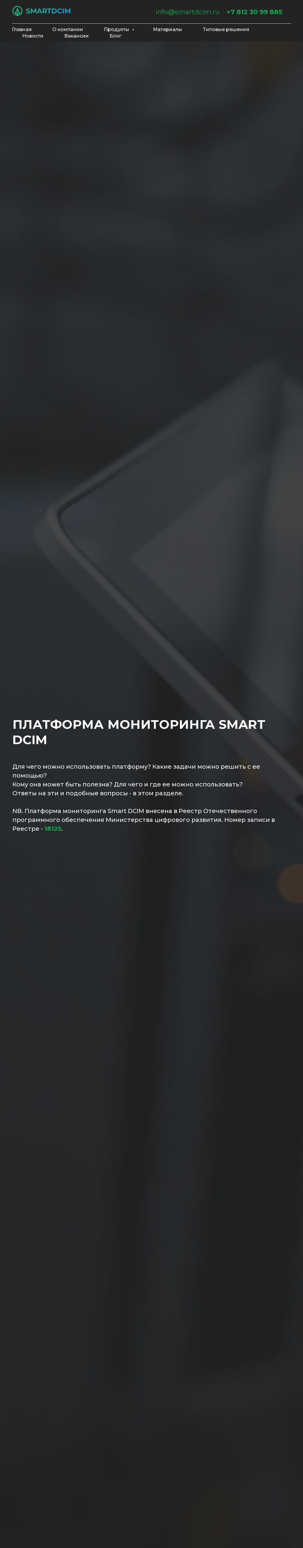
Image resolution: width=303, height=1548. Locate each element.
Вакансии (76, 36)
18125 (52, 828)
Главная (22, 29)
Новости (32, 36)
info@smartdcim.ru (188, 12)
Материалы (167, 29)
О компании (67, 29)
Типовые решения (226, 29)
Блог (115, 36)
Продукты (117, 29)
